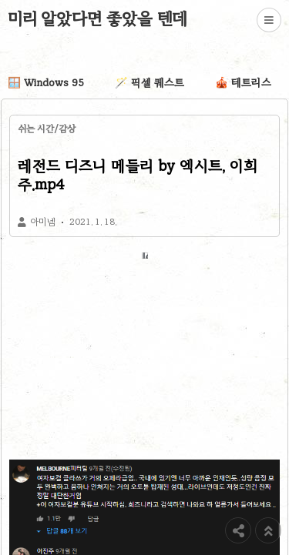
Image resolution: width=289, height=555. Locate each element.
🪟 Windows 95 (46, 82)
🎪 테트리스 (243, 82)
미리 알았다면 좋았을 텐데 (97, 18)
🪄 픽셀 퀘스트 (149, 82)
